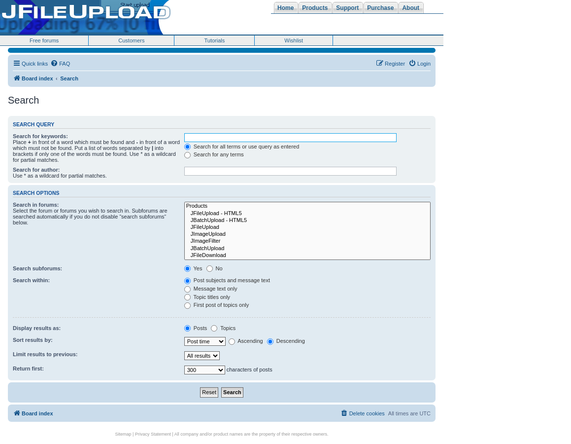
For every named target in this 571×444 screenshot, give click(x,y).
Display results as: (37, 328)
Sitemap (123, 434)
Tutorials (214, 40)
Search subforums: (37, 268)
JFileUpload (307, 227)
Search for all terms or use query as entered (242, 146)
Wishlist (293, 40)
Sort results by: (33, 340)
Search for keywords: (40, 136)
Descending (286, 341)
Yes (193, 268)
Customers (131, 40)
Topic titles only (207, 297)
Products (307, 206)
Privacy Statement (153, 434)
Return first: (28, 368)
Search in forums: (36, 205)
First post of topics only (216, 305)
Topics (223, 328)
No (214, 268)
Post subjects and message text (227, 280)
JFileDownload (307, 255)
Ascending (246, 341)
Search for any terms (214, 154)
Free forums (44, 40)
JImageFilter (307, 241)
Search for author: (36, 170)
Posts (195, 328)
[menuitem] (60, 64)
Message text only (210, 289)
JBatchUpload (307, 248)
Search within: (31, 280)
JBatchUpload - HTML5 (307, 220)
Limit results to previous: (45, 354)
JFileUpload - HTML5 (307, 213)
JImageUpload (307, 234)
